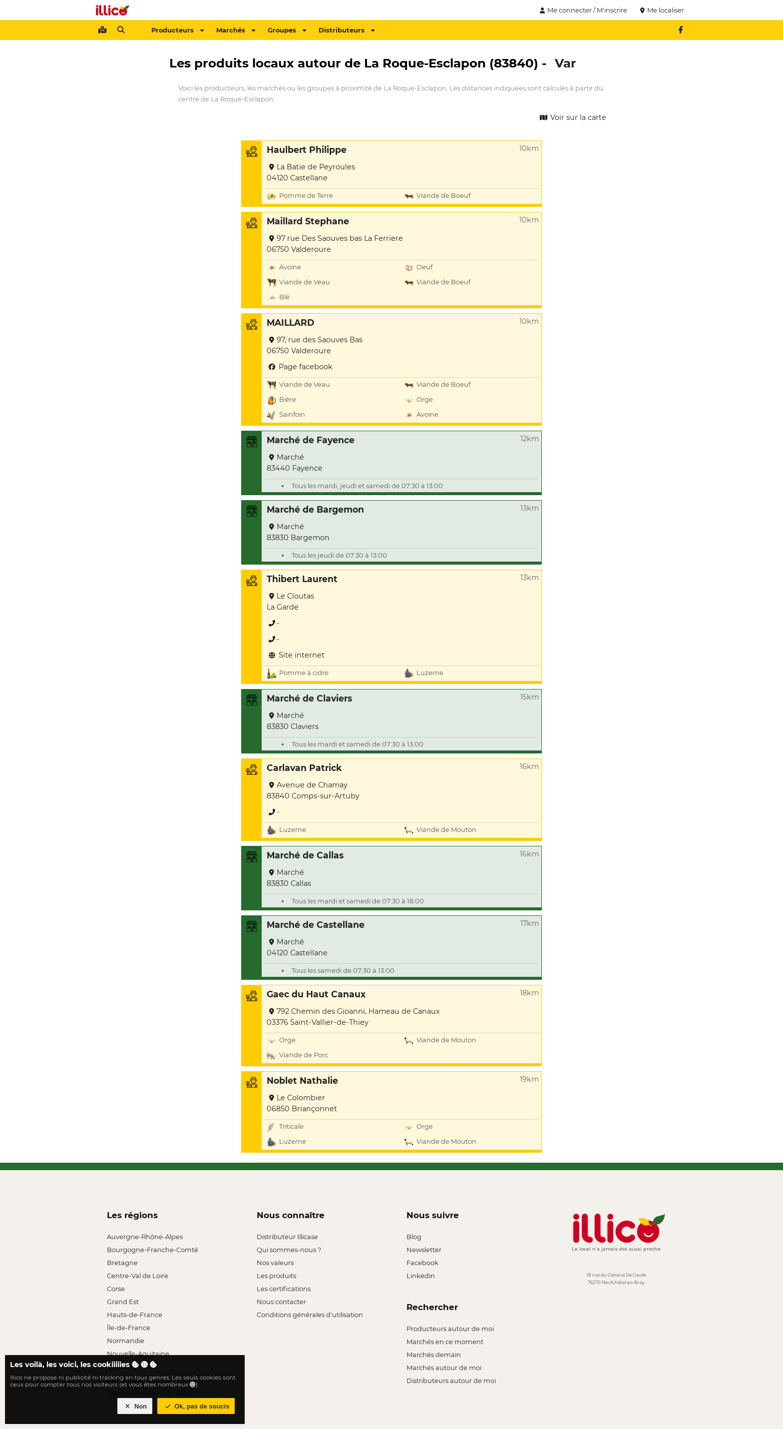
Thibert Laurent (302, 579)
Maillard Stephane (308, 221)
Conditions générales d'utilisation (310, 1315)
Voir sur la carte (572, 117)
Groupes (287, 30)
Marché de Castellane (316, 924)
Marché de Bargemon (315, 509)
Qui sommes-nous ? (289, 1250)
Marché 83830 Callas (289, 878)
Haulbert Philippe (307, 149)
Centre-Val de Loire (137, 1276)
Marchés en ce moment (444, 1342)
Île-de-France (128, 1328)
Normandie (125, 1341)
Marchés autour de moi (443, 1368)
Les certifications (284, 1289)
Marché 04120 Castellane (297, 947)
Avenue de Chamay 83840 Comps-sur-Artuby (313, 790)
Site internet (296, 655)
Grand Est (123, 1302)
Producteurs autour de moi (450, 1329)
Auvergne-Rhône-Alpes (145, 1237)
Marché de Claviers (309, 698)
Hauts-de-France (134, 1315)
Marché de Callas (305, 855)
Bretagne (122, 1263)
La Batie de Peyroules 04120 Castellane (311, 172)
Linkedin (420, 1276)
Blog (413, 1237)
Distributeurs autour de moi (451, 1381)
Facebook (422, 1263)
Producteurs (177, 30)
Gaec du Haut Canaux (316, 994)
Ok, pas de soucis (196, 1406)
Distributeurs (347, 30)
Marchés (235, 30)
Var (565, 62)
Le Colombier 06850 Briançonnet (302, 1103)
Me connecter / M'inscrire (582, 10)
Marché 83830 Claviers (293, 721)
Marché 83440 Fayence (295, 463)
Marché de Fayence (311, 440)
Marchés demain (433, 1355)
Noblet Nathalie (302, 1080)
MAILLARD (290, 322)
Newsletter (423, 1250)
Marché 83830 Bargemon (298, 532)
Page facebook (300, 366)
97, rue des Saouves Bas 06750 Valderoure (315, 345)
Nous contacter (281, 1302)
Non (135, 1406)
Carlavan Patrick (304, 767)
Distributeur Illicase (287, 1237)
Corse (116, 1289)
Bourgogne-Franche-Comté (152, 1250)
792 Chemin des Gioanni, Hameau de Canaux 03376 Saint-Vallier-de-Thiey (353, 1017)
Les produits (276, 1276)
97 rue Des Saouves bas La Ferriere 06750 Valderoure (335, 244)
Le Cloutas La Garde (290, 602)
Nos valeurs (275, 1263)
